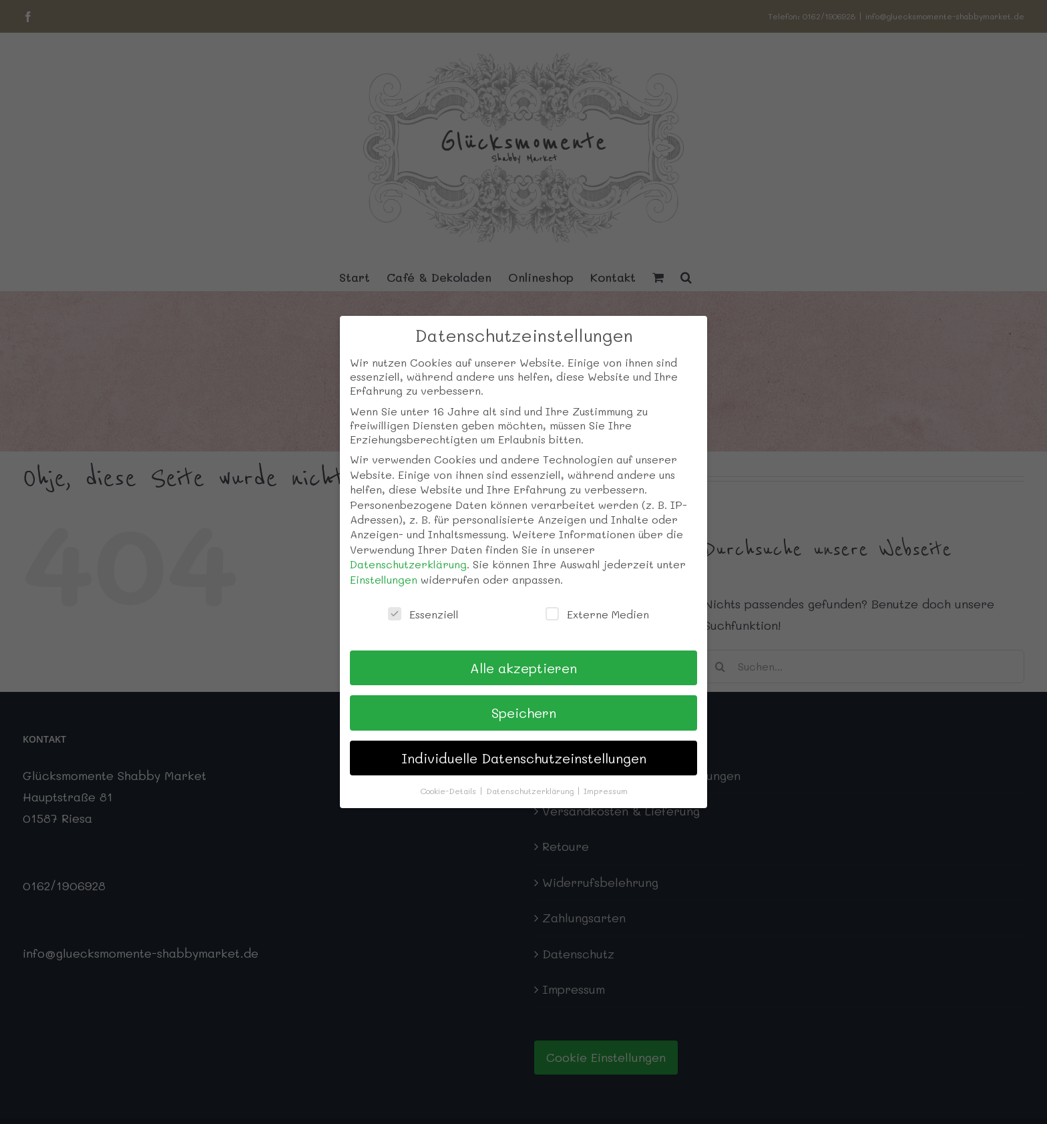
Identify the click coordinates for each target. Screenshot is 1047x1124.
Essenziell (423, 614)
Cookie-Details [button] (449, 790)
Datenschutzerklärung (408, 564)
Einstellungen (383, 579)
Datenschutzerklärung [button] (531, 790)
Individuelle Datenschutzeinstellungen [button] (523, 758)
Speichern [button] (523, 712)
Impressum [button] (606, 790)
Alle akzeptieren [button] (523, 668)
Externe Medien (597, 614)
